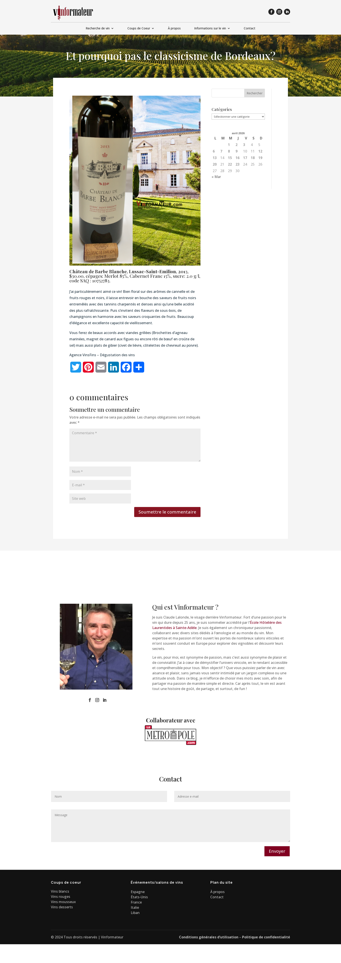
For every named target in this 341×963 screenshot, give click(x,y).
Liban (135, 912)
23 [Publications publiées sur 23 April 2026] (237, 164)
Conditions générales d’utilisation (208, 937)
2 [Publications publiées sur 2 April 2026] (236, 144)
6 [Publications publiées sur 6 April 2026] (214, 151)
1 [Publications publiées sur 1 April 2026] (229, 144)
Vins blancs (60, 891)
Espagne (138, 891)
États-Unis (139, 897)
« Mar (216, 176)
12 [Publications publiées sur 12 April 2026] (260, 151)
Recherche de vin (98, 28)
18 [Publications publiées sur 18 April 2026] (253, 157)
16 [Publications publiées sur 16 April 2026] (237, 157)
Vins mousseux (63, 901)
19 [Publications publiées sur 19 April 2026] (260, 157)
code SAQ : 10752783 (89, 280)
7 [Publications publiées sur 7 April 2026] (221, 151)
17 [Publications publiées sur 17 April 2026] (245, 157)
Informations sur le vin (210, 28)
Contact (249, 28)
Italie (135, 907)
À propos (174, 28)
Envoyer (277, 851)
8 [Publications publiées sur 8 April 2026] (229, 151)
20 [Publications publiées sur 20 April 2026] (215, 164)
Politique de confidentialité (266, 937)
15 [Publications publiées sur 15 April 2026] (230, 157)
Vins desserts (62, 907)
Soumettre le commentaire (167, 512)
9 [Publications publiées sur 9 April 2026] (236, 151)
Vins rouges (60, 896)
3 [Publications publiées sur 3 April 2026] (244, 144)
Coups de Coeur (138, 28)
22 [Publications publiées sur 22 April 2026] (230, 164)
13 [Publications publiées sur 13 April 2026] (215, 157)
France (136, 902)
